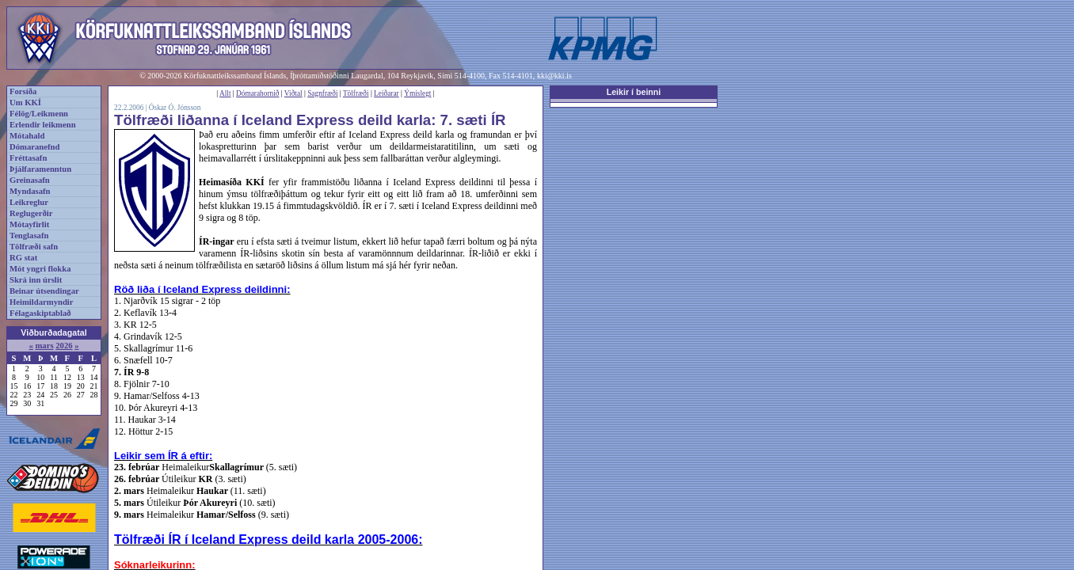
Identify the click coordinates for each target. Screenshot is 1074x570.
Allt (225, 93)
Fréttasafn (28, 158)
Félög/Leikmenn (39, 113)
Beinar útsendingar (44, 291)
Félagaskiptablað (40, 313)
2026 (63, 345)
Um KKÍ (25, 102)
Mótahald (27, 135)
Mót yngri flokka (40, 268)
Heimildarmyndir (42, 302)
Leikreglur (29, 202)
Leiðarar (386, 93)
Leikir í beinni (634, 92)
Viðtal (293, 93)
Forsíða (23, 91)
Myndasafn (30, 191)
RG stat (23, 257)
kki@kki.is (554, 75)
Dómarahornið (257, 93)
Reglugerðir (31, 213)
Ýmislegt (417, 93)
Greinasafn (30, 180)
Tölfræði (356, 93)
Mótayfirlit (29, 224)
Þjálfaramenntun (40, 169)
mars (44, 345)
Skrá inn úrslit (36, 280)
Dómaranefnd (34, 146)
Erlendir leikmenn (43, 124)
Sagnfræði (322, 93)
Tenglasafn (29, 235)
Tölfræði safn (34, 246)
